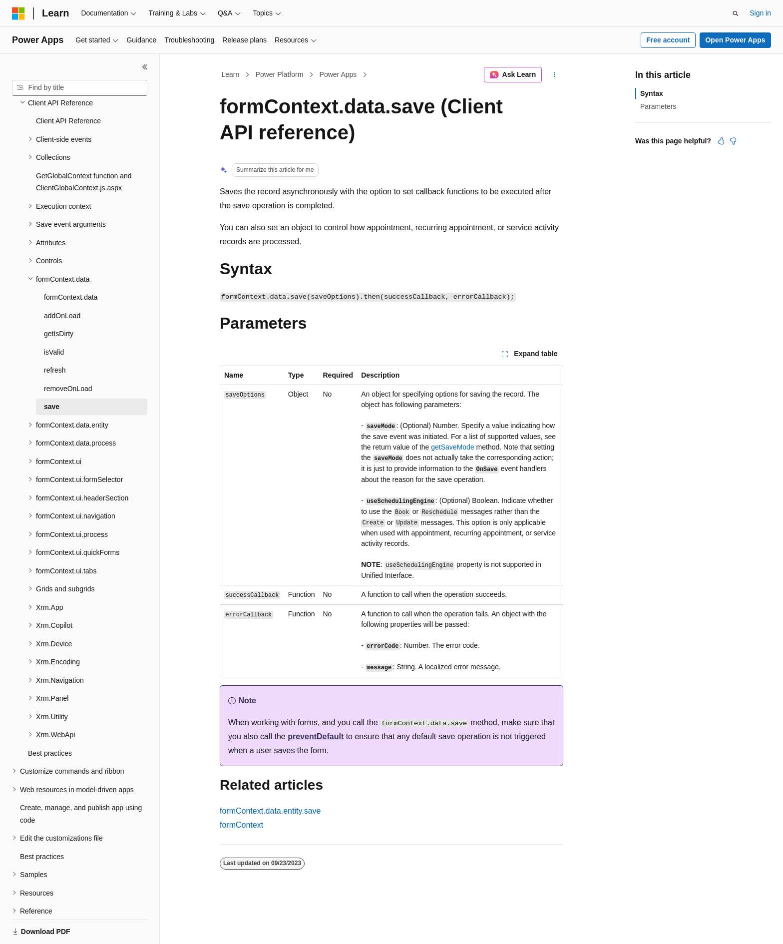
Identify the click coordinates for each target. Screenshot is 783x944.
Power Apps (338, 74)
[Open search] (736, 13)
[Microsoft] (18, 13)
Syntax (651, 93)
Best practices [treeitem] (50, 719)
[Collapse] (144, 67)
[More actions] (554, 75)
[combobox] (79, 88)
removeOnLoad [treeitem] (68, 354)
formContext (241, 825)
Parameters (658, 106)
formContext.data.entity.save (270, 811)
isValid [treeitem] (54, 318)
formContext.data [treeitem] (70, 263)
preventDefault (316, 736)
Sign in (760, 13)
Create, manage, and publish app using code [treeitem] (81, 779)
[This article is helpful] (721, 141)
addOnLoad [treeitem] (62, 281)
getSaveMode (452, 447)
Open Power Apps (735, 40)
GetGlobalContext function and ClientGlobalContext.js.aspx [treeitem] (83, 147)
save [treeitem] (51, 372)
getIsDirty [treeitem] (58, 299)
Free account (668, 40)
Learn (231, 74)
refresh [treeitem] (55, 336)
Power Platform (280, 74)
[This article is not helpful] (733, 141)
